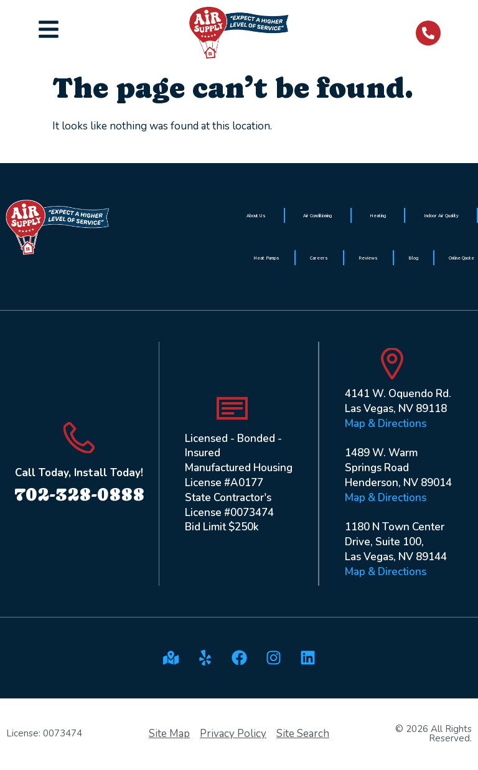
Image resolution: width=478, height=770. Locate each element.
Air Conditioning (317, 215)
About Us (256, 215)
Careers (319, 257)
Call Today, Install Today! (79, 473)
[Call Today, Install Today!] (79, 437)
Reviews (368, 257)
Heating (378, 215)
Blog (413, 257)
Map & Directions (385, 423)
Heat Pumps (266, 257)
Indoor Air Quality (441, 215)
